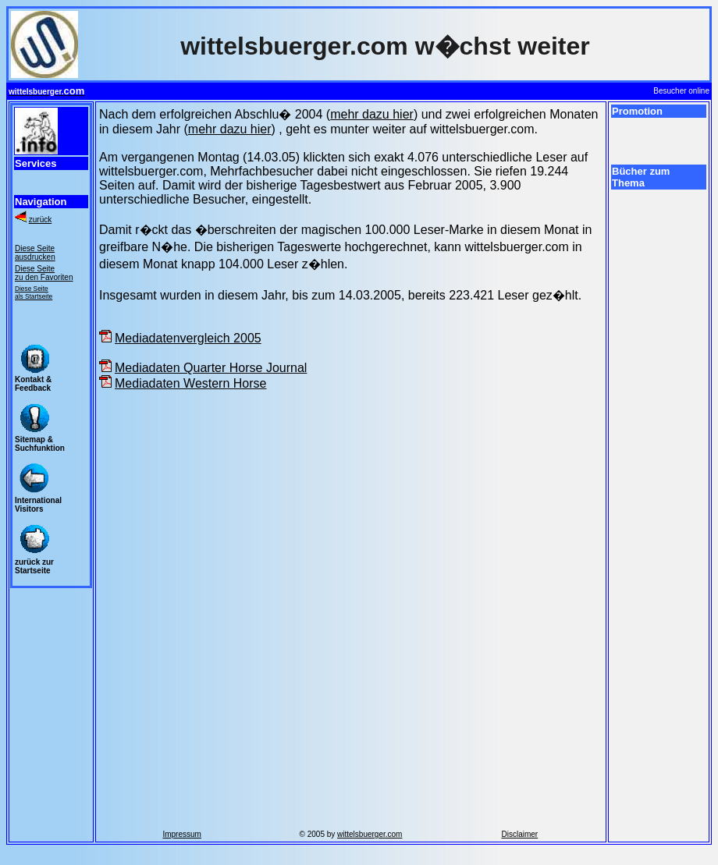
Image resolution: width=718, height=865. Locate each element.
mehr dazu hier (372, 114)
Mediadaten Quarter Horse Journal (211, 367)
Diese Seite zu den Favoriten (44, 273)
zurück (40, 219)
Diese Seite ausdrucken (35, 252)
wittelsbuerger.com (369, 834)
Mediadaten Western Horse (190, 383)
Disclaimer (519, 834)
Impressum (181, 834)
